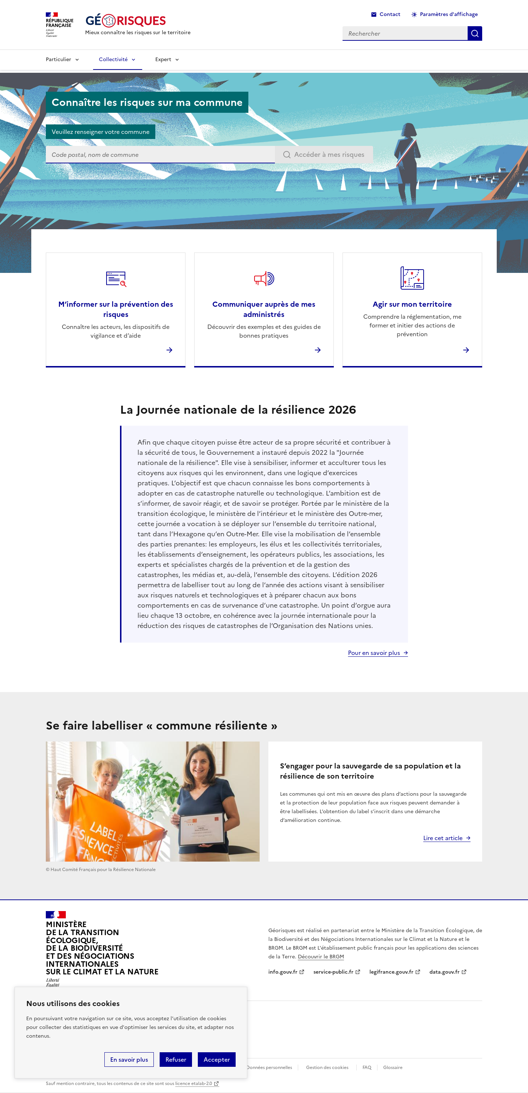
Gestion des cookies (327, 1067)
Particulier (58, 59)
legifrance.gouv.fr (391, 972)
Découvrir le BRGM (321, 957)
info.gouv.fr (282, 972)
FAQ (367, 1067)
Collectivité (113, 59)
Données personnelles (269, 1067)
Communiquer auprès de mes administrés (263, 309)
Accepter (217, 1059)
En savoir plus (129, 1059)
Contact (390, 14)
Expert (163, 59)
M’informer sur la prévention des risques (115, 309)
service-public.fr (333, 972)
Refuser (175, 1059)
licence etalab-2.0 (193, 1083)
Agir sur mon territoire (412, 304)
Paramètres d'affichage (449, 14)
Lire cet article (443, 838)
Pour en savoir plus (374, 652)
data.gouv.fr (444, 972)
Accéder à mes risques (329, 154)
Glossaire (393, 1067)
